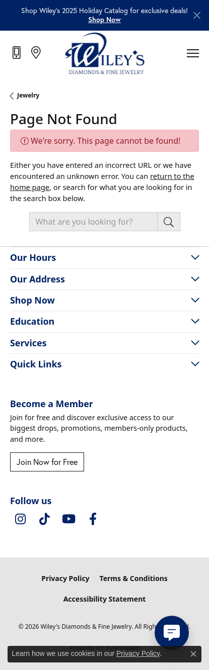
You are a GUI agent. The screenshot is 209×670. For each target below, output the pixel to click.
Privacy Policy (65, 578)
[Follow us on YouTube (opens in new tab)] (68, 519)
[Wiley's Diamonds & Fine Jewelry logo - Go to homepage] (104, 53)
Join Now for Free (47, 462)
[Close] (196, 15)
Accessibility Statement (104, 599)
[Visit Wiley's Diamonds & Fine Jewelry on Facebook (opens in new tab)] (93, 519)
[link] (17, 53)
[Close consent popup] (193, 654)
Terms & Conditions (134, 578)
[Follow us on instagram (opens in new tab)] (20, 519)
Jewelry (28, 95)
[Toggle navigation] (193, 53)
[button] (104, 19)
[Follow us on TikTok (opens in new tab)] (44, 519)
